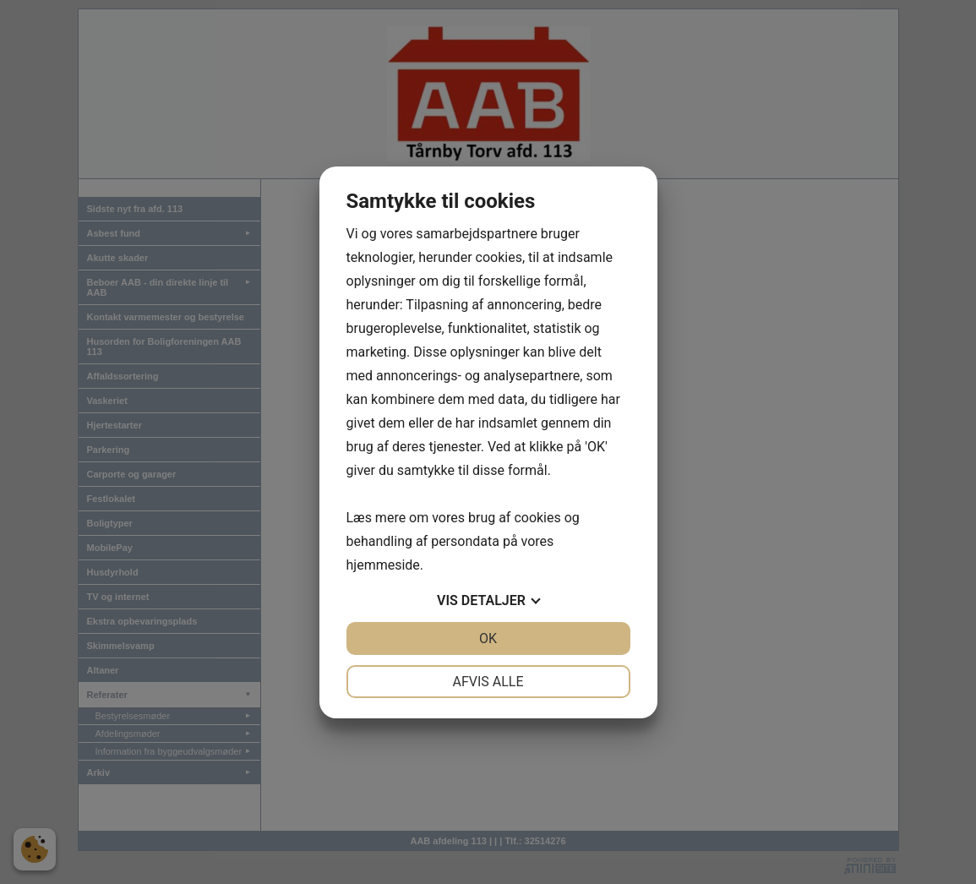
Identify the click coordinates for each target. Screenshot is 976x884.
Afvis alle (487, 682)
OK (488, 638)
